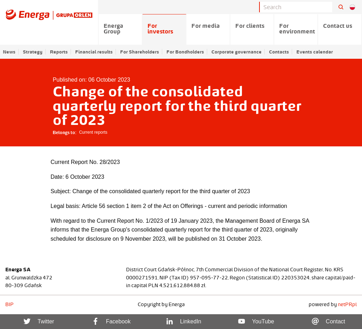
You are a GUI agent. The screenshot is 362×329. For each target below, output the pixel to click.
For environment (297, 28)
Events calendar (314, 52)
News (9, 52)
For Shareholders (139, 52)
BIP (9, 304)
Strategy (32, 52)
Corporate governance (236, 52)
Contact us (337, 25)
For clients (249, 25)
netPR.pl (347, 304)
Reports (59, 52)
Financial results (94, 52)
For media (205, 25)
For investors (160, 28)
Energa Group (113, 28)
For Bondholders (185, 52)
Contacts (279, 52)
